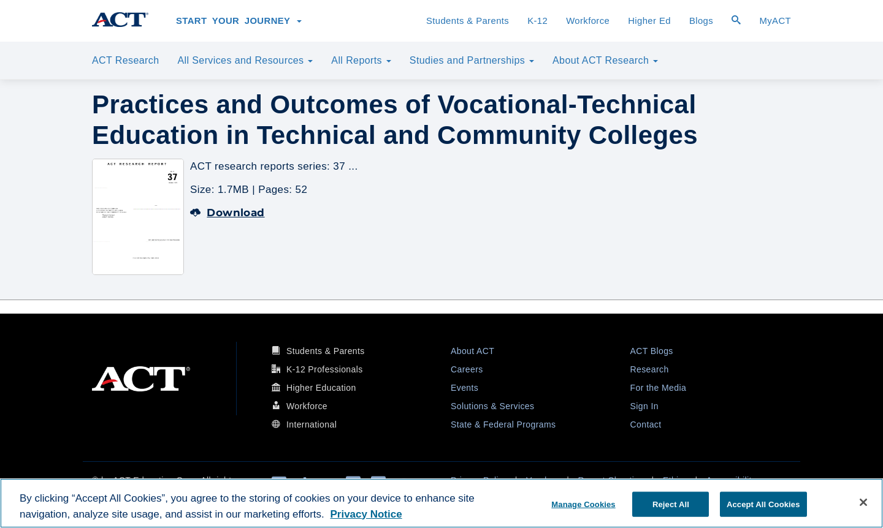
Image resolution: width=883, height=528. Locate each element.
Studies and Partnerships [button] (472, 60)
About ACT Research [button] (605, 60)
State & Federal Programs (503, 424)
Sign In (644, 406)
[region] (441, 503)
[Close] (863, 502)
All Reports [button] (361, 60)
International (311, 424)
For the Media (658, 388)
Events (464, 388)
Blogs (701, 21)
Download (227, 212)
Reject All (670, 503)
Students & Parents (467, 21)
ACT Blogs (651, 351)
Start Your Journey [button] (239, 21)
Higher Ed (649, 21)
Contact (646, 424)
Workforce (588, 21)
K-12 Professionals (324, 369)
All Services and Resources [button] (245, 60)
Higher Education (321, 388)
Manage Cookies (583, 503)
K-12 (537, 21)
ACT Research (125, 60)
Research (649, 369)
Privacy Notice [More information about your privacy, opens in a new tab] (366, 514)
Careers (467, 369)
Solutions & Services (492, 406)
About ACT (472, 351)
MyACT (775, 21)
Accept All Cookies (763, 503)
